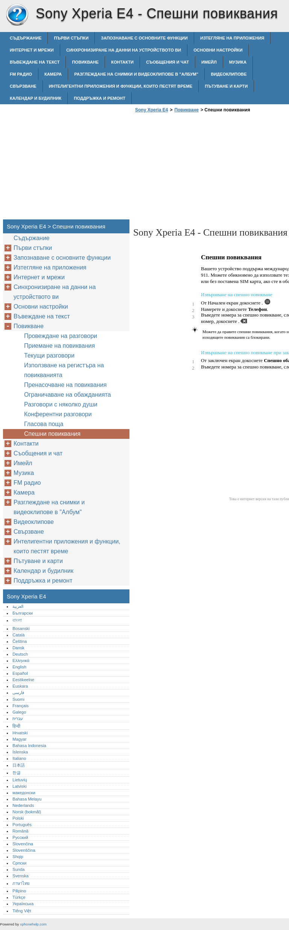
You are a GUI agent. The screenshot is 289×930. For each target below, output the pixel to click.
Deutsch (20, 654)
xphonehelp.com (33, 924)
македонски (23, 792)
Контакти (122, 62)
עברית (17, 718)
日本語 (18, 765)
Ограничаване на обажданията (67, 394)
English (19, 667)
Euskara (20, 686)
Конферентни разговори (58, 414)
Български (22, 613)
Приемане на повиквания (59, 345)
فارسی (18, 692)
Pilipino (19, 891)
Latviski (19, 786)
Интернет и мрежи (32, 50)
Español (19, 673)
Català (18, 635)
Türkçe (18, 897)
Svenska (20, 876)
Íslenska (20, 752)
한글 (16, 772)
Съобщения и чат (167, 62)
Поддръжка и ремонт (99, 98)
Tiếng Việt (21, 911)
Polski (18, 818)
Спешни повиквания (52, 434)
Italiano (19, 758)
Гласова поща (43, 424)
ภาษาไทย (21, 883)
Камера (53, 74)
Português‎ (22, 824)
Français (20, 705)
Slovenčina (22, 844)
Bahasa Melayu (26, 799)
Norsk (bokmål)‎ (26, 812)
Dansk (18, 647)
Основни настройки (217, 50)
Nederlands (23, 805)
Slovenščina (23, 850)
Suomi (18, 699)
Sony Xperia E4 (17, 15)
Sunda (18, 869)
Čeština (19, 641)
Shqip (17, 856)
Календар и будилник (35, 98)
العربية (17, 606)
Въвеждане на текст (34, 62)
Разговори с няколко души (60, 404)
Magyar (19, 739)
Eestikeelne (23, 679)
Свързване (23, 86)
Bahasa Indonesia (29, 745)
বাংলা (17, 620)
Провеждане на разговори (60, 336)
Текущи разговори (49, 355)
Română (20, 831)
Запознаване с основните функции (144, 38)
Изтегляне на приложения (232, 38)
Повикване (85, 62)
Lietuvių (19, 780)
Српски (19, 863)
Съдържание (25, 38)
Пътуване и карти (226, 86)
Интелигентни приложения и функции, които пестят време (120, 86)
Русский (20, 837)
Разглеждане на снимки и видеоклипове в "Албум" (136, 74)
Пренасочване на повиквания (65, 385)
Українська (22, 903)
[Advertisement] (196, 168)
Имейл (209, 62)
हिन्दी (16, 726)
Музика (237, 62)
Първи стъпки (71, 38)
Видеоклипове (228, 74)
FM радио (21, 74)
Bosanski (20, 628)
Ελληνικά (20, 660)
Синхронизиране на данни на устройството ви (123, 50)
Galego (19, 712)
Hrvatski (19, 733)
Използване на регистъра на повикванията (64, 370)
